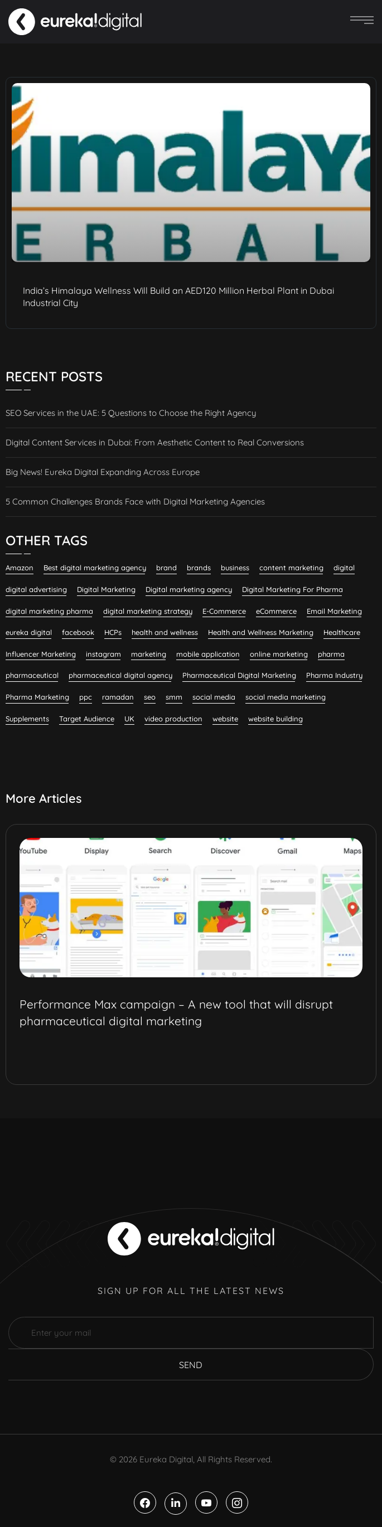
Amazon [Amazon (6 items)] (19, 567)
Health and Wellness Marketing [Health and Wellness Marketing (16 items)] (260, 632)
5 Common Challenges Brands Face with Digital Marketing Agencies (135, 501)
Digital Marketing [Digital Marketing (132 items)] (106, 589)
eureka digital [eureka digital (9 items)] (29, 632)
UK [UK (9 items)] (129, 718)
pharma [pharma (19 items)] (331, 653)
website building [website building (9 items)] (275, 718)
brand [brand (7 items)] (166, 567)
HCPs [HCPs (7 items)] (113, 632)
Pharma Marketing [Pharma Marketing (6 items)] (37, 696)
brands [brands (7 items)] (199, 567)
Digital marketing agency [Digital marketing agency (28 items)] (189, 589)
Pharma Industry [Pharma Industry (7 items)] (334, 675)
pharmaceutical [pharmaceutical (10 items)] (32, 675)
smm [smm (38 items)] (174, 696)
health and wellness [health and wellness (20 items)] (165, 632)
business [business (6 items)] (235, 567)
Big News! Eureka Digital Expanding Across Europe (103, 472)
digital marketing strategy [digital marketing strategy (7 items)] (147, 611)
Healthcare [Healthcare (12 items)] (341, 632)
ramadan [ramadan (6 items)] (118, 696)
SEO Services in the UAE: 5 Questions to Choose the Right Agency (131, 413)
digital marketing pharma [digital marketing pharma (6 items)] (49, 611)
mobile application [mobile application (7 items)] (208, 653)
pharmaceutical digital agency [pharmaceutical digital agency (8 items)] (120, 675)
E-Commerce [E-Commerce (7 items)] (224, 611)
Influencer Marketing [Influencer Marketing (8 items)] (41, 653)
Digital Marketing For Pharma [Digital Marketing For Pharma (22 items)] (292, 589)
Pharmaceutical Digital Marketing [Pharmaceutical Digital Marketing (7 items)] (239, 675)
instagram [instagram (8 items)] (103, 653)
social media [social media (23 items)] (213, 696)
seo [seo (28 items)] (150, 696)
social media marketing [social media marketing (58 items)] (285, 696)
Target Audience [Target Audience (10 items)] (86, 718)
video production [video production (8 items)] (173, 718)
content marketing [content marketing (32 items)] (291, 567)
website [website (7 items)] (225, 718)
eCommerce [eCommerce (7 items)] (276, 611)
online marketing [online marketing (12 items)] (279, 653)
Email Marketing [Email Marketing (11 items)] (334, 611)
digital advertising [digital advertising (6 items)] (36, 589)
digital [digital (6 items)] (344, 567)
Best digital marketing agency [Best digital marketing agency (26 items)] (94, 567)
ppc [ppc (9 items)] (85, 696)
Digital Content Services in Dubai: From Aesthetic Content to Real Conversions (155, 442)
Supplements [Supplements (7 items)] (27, 718)
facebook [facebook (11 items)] (78, 632)
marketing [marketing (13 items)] (148, 653)
